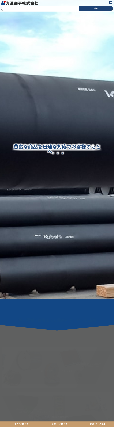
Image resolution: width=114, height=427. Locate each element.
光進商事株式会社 (19, 3)
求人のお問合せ (21, 424)
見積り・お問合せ (59, 424)
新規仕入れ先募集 (97, 424)
